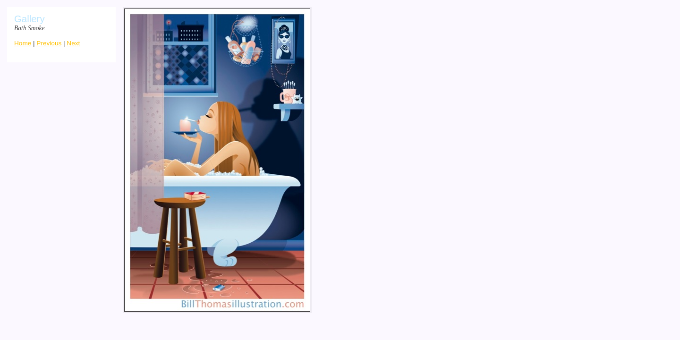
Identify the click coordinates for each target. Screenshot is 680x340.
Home (22, 43)
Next (73, 43)
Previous (48, 43)
